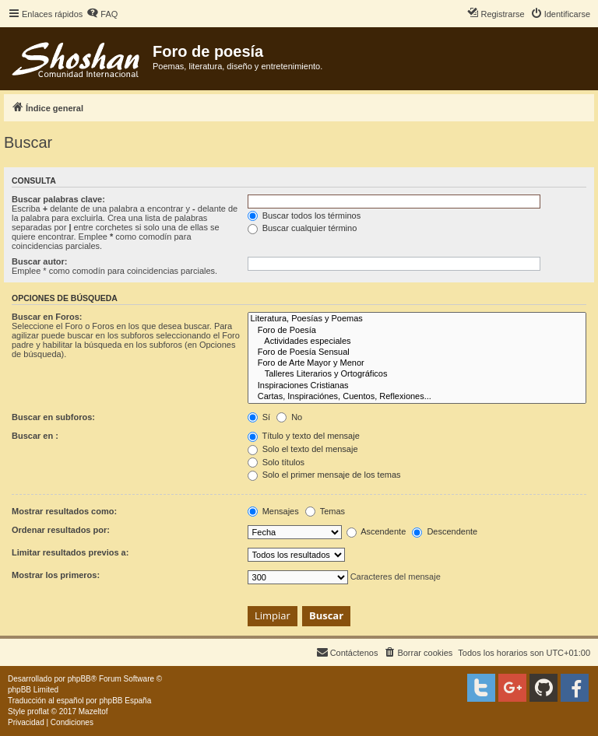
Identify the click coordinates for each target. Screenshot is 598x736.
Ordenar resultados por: (61, 529)
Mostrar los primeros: (56, 575)
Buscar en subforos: (53, 417)
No (289, 417)
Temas (325, 511)
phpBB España (125, 700)
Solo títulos (276, 462)
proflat (38, 711)
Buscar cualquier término (302, 228)
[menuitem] (102, 14)
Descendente (444, 531)
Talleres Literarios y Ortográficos (417, 374)
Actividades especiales (417, 341)
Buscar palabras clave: (58, 199)
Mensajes (273, 511)
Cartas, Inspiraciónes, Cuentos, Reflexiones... (417, 396)
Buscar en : (35, 435)
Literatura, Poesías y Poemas (417, 319)
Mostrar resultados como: (64, 511)
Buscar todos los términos (304, 215)
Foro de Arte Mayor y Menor (417, 363)
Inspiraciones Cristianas (417, 385)
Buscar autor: (40, 261)
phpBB (79, 679)
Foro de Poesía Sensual (417, 352)
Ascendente (376, 531)
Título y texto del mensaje (304, 435)
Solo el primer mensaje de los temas (324, 474)
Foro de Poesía (417, 330)
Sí (259, 417)
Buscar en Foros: (47, 316)
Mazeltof (93, 711)
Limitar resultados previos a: (70, 552)
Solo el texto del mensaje (303, 449)
